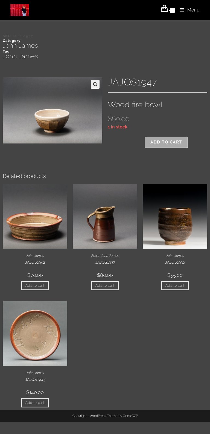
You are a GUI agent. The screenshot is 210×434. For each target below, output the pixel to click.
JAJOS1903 (35, 379)
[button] (95, 84)
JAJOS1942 (35, 262)
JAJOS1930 (175, 262)
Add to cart (166, 142)
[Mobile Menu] (188, 10)
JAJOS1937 (105, 262)
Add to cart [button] (35, 286)
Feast (95, 256)
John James (20, 45)
